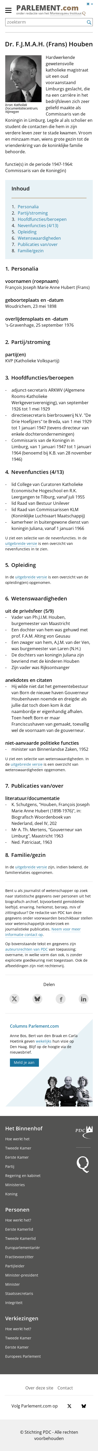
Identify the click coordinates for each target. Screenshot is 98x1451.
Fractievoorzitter (19, 1256)
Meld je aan (24, 1062)
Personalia (28, 207)
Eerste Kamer (17, 1157)
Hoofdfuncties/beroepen (42, 219)
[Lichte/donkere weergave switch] (91, 4)
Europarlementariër (22, 1247)
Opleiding (27, 232)
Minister (12, 1284)
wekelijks (43, 1041)
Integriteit (13, 1302)
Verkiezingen (21, 1318)
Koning (11, 1193)
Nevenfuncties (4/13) (38, 225)
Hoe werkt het (17, 1138)
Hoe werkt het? (18, 1220)
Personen (17, 1209)
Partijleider (15, 1265)
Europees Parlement (23, 1356)
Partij (9, 1166)
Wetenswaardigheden (39, 238)
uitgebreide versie (21, 543)
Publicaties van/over (38, 244)
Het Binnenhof (23, 1128)
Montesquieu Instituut (66, 13)
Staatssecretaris (19, 1293)
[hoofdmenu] (8, 12)
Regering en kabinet (23, 1175)
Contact (65, 1388)
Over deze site (39, 1388)
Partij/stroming (33, 213)
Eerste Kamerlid (19, 1229)
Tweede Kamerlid (20, 1238)
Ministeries (15, 1184)
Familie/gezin (31, 251)
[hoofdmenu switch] (8, 12)
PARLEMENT (47, 7)
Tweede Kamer (18, 1148)
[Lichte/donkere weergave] (91, 5)
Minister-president (21, 1275)
